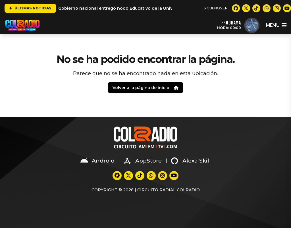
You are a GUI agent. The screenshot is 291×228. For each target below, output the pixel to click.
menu (276, 25)
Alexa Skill (191, 160)
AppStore (143, 160)
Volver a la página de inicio (145, 87)
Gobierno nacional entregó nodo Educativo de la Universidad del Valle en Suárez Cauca (150, 8)
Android (97, 160)
